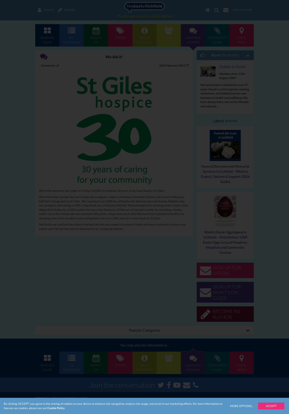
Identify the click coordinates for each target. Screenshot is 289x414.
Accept (271, 406)
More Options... (241, 406)
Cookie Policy (56, 408)
